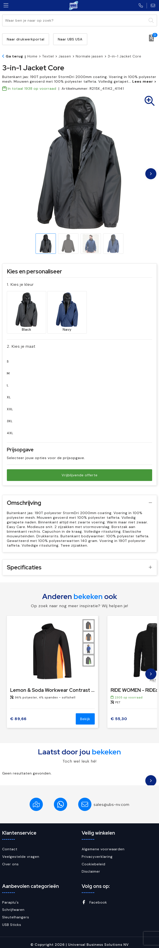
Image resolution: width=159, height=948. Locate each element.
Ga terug (14, 56)
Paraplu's (10, 898)
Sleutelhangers (15, 913)
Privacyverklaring (97, 852)
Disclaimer (91, 867)
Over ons (10, 860)
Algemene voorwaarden (103, 845)
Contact (9, 845)
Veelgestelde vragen (20, 852)
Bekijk (85, 715)
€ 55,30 (119, 714)
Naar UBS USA (70, 39)
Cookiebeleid (93, 860)
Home (32, 56)
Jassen (65, 56)
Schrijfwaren (13, 905)
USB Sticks (11, 920)
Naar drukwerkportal (25, 39)
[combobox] (74, 20)
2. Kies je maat (21, 342)
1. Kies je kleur (20, 284)
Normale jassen (89, 56)
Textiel (48, 56)
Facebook (94, 898)
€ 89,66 (18, 714)
